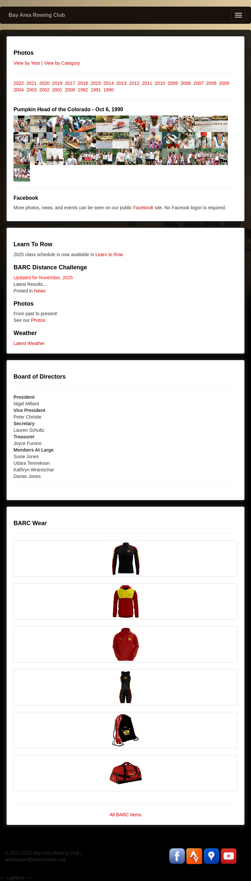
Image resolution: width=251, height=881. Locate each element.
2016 (83, 83)
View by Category (62, 63)
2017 (70, 83)
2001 (57, 89)
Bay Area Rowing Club (37, 15)
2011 (147, 83)
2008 (185, 83)
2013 (121, 83)
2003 (31, 89)
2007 (198, 83)
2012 (134, 83)
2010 (160, 83)
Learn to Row (109, 254)
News (40, 290)
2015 (96, 83)
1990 (109, 89)
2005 (224, 83)
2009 (173, 83)
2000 (70, 89)
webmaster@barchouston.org (35, 859)
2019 (57, 83)
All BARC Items (125, 814)
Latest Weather (29, 343)
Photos (38, 320)
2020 (44, 83)
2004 (19, 89)
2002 (44, 89)
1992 (83, 89)
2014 (109, 83)
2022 (19, 83)
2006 (211, 83)
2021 (31, 83)
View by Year (27, 63)
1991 (96, 89)
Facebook (143, 207)
